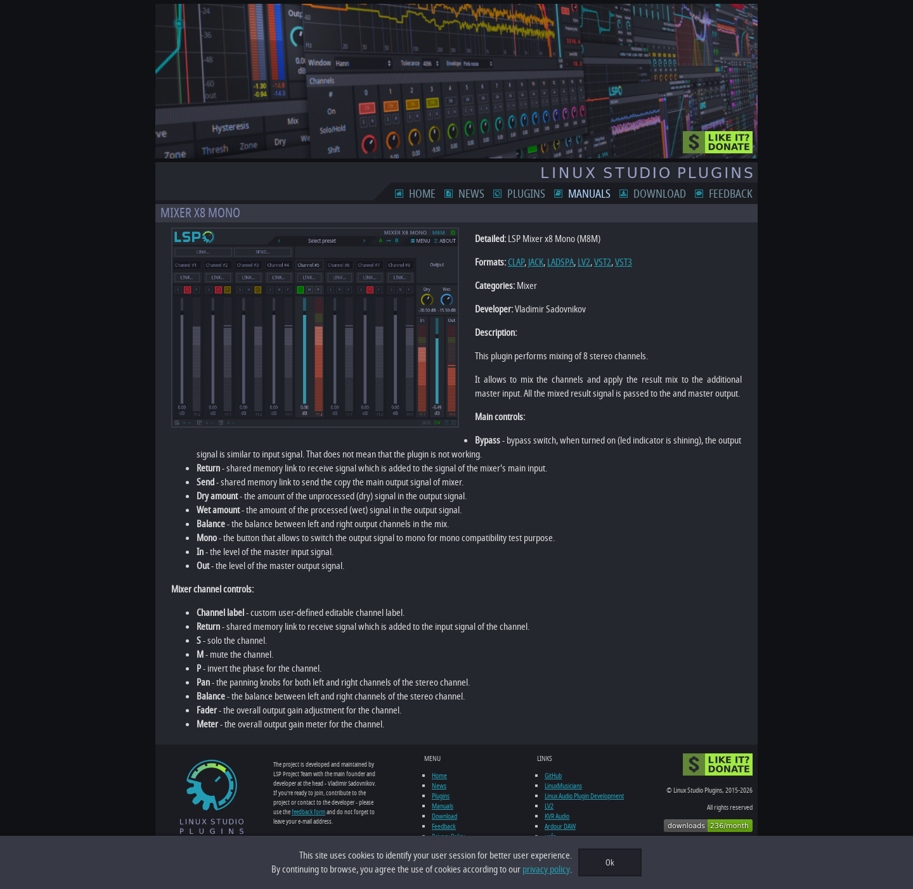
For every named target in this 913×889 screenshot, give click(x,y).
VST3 (623, 262)
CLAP (516, 262)
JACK (535, 262)
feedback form (308, 812)
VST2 (602, 262)
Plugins (526, 194)
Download (659, 194)
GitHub (553, 776)
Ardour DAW (560, 826)
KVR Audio (557, 816)
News (471, 194)
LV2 (584, 262)
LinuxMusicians (563, 786)
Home (422, 194)
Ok (609, 863)
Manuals (589, 194)
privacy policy (546, 869)
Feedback (731, 194)
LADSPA (560, 262)
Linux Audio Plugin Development (584, 796)
